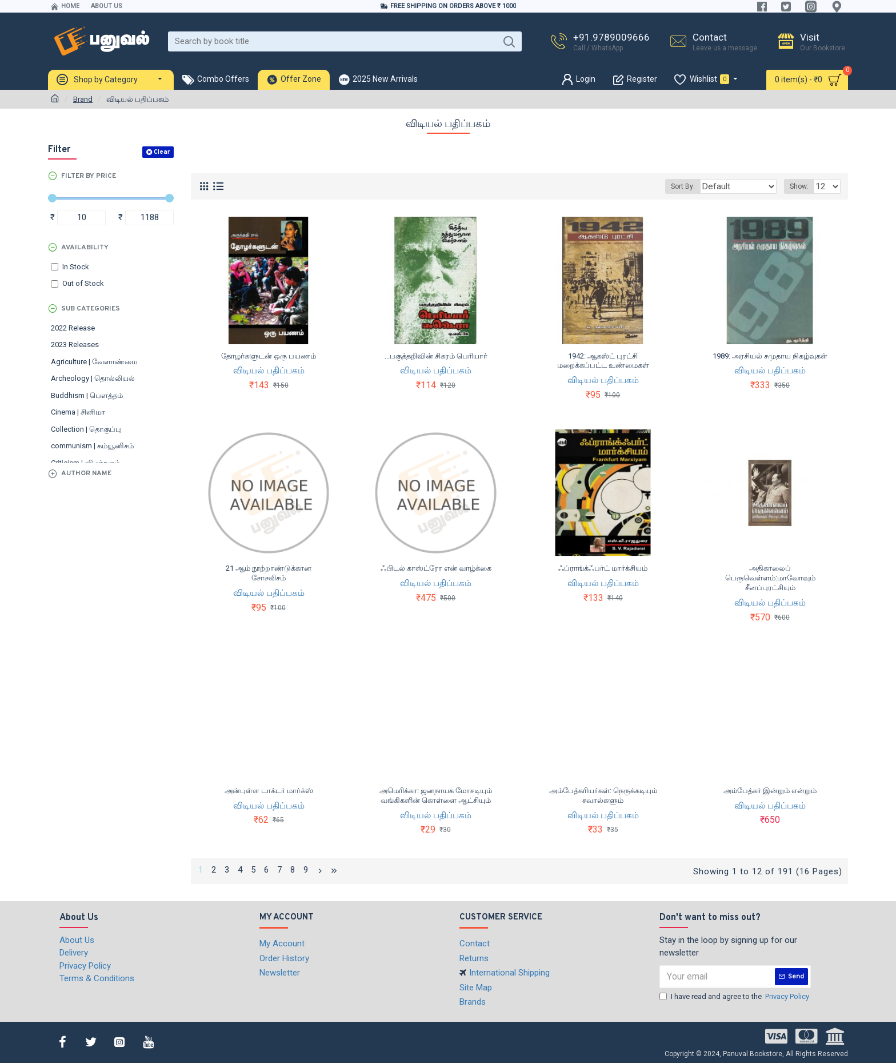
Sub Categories (90, 308)
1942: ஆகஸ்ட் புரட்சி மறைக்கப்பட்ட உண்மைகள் (603, 361)
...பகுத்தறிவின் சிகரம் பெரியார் (436, 356)
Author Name (86, 473)
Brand (83, 99)
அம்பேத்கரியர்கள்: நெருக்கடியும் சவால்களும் (603, 795)
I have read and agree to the (735, 995)
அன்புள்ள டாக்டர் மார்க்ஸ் (269, 790)
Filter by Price (88, 176)
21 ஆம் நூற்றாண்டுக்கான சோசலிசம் (268, 573)
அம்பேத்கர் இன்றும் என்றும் (770, 790)
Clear (162, 152)
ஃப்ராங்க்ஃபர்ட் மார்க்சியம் (602, 568)
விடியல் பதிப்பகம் (269, 370)
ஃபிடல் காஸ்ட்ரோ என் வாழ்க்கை (436, 568)
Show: (802, 186)
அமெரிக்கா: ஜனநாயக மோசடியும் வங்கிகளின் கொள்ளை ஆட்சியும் (435, 795)
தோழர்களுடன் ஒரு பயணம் (268, 356)
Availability (85, 247)
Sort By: (695, 186)
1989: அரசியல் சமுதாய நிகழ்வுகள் (770, 356)
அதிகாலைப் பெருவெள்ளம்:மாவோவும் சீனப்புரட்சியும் (770, 578)
